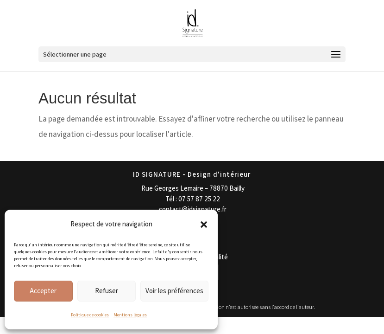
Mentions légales (130, 315)
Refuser (106, 290)
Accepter (43, 290)
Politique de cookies (90, 315)
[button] (203, 224)
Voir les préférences (174, 290)
